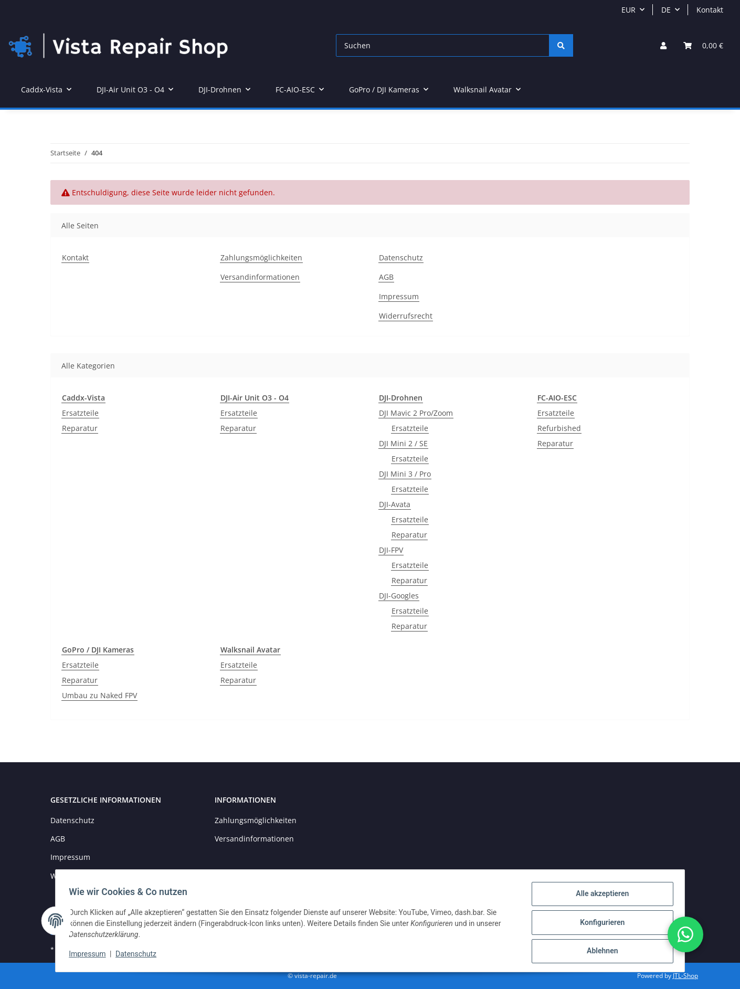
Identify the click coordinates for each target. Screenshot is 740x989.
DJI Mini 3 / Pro (405, 474)
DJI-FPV (391, 550)
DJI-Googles (399, 596)
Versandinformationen (260, 277)
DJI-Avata (394, 504)
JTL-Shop (685, 975)
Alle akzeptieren (598, 897)
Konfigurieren (598, 924)
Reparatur (80, 428)
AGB (386, 277)
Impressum (399, 296)
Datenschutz (401, 257)
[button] (663, 45)
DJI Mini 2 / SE (403, 443)
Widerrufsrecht (405, 316)
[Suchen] (442, 45)
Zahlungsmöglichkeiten (261, 257)
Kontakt (709, 10)
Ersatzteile (80, 413)
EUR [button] (628, 10)
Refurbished (559, 428)
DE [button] (666, 10)
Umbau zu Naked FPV (99, 695)
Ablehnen (598, 952)
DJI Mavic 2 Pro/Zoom (416, 413)
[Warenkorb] (703, 45)
